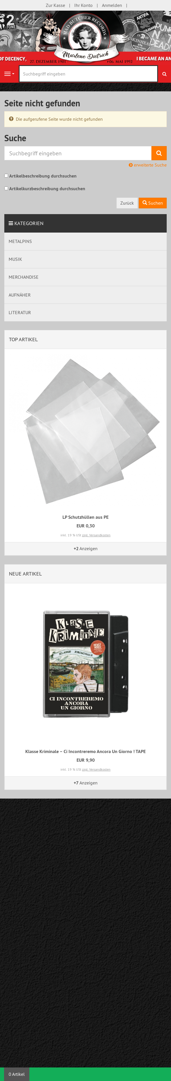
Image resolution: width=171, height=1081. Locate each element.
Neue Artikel (25, 573)
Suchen (152, 203)
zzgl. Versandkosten (96, 535)
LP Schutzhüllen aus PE (85, 517)
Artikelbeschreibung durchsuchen (43, 176)
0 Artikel (17, 1074)
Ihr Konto (83, 5)
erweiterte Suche (148, 165)
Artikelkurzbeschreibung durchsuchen (47, 189)
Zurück (127, 203)
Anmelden (112, 5)
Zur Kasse (55, 5)
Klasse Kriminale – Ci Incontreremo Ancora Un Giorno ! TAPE (85, 751)
